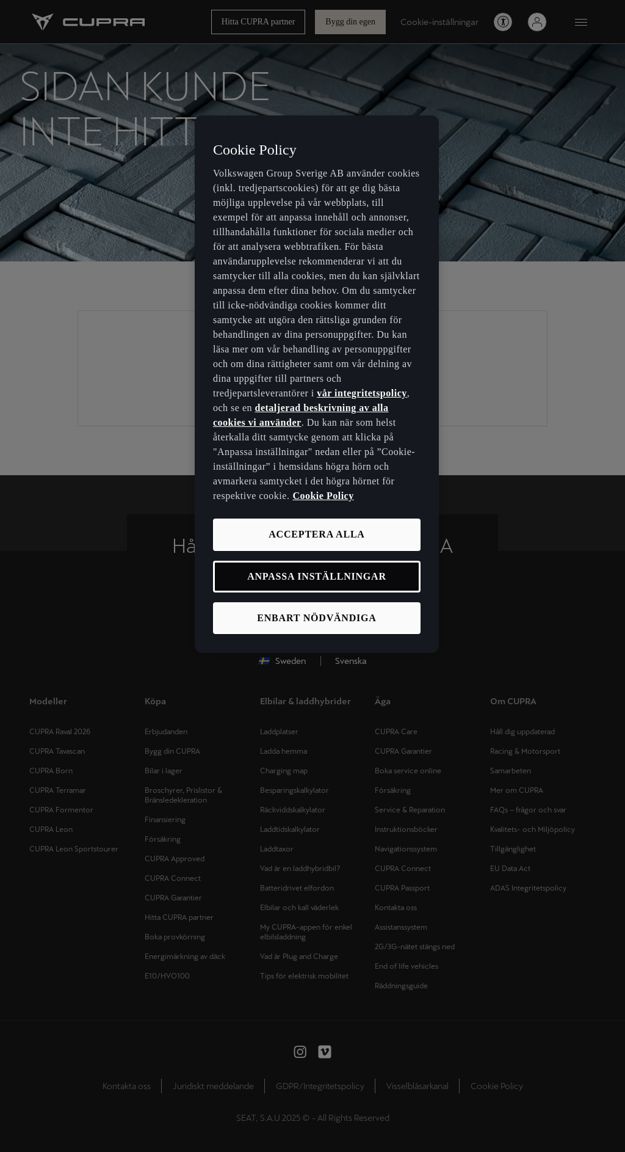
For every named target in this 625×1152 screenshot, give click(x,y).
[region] (317, 384)
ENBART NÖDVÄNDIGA (316, 618)
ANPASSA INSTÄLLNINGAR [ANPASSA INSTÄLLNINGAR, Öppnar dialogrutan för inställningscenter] (316, 576)
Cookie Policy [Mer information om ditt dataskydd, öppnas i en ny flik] (322, 495)
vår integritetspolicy (362, 393)
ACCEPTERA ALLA (316, 534)
